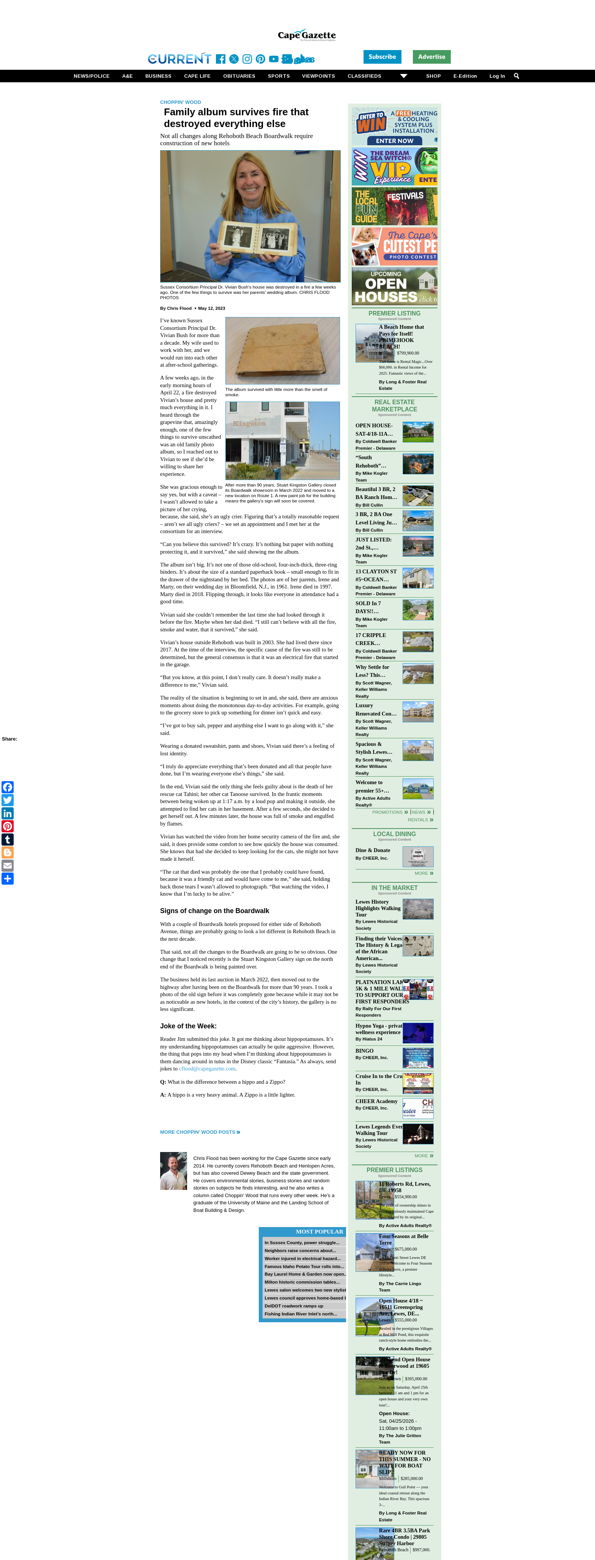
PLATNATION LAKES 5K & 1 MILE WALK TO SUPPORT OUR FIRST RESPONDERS (383, 991)
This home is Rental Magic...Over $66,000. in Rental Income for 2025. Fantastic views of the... (406, 367)
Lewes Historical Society (376, 925)
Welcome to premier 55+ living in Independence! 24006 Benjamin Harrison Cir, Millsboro (374, 787)
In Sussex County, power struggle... (301, 1242)
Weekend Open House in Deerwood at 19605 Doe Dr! (404, 1365)
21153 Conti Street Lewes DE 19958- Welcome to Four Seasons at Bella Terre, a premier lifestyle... (405, 1267)
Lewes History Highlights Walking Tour (378, 908)
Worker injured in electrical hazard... (302, 1258)
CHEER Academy (377, 1101)
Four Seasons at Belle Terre (403, 1239)
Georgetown (390, 1378)
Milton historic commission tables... (302, 1281)
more (421, 1155)
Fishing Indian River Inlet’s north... (300, 1313)
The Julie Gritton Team (400, 1439)
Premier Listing (395, 313)
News (418, 812)
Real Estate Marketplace (394, 406)
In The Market (394, 888)
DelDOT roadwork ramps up (293, 1305)
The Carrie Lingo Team (400, 1287)
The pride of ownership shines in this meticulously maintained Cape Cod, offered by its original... (406, 1211)
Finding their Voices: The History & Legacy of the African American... (381, 948)
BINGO (365, 1051)
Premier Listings (394, 1170)
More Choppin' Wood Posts (197, 1132)
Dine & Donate (373, 850)
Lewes (385, 1196)
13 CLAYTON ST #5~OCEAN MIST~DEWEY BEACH (376, 576)
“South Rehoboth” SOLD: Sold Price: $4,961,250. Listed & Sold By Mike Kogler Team (376, 462)
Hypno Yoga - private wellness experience (380, 1029)
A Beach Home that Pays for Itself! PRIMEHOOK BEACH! (401, 336)
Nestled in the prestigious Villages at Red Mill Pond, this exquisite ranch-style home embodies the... (406, 1334)
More (421, 873)
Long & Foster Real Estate (403, 385)
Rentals (418, 819)
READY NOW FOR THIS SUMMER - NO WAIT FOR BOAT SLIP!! (405, 1462)
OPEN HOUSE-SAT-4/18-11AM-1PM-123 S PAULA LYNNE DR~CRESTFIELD (377, 430)
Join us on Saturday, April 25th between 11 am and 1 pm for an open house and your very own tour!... (404, 1396)
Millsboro (388, 1478)
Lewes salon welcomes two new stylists (306, 1289)
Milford (386, 353)
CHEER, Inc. (375, 857)
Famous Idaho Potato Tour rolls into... (304, 1266)
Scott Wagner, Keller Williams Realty (374, 689)
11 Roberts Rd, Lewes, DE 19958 (405, 1187)
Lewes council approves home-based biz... (309, 1297)
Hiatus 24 (372, 1038)
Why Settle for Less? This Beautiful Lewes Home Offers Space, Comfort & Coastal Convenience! (377, 672)
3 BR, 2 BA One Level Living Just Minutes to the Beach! (376, 519)
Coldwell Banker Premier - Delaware (376, 444)
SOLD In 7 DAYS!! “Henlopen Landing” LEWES (368, 608)
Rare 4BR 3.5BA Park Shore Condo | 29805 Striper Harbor (404, 1536)
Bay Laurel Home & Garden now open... (306, 1273)
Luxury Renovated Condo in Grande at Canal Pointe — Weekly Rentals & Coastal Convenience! (376, 710)
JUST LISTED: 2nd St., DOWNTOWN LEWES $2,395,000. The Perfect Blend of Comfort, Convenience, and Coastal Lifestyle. (376, 544)
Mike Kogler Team (371, 476)
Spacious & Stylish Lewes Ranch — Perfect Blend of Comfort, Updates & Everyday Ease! (377, 748)
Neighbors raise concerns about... (300, 1250)
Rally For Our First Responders (378, 1012)
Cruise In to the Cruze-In (382, 1079)
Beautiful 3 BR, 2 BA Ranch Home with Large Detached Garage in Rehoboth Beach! (376, 494)
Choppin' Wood (180, 102)
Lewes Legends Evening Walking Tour (383, 1130)
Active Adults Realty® (373, 801)
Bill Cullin (372, 504)
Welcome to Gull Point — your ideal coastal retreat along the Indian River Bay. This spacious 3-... (404, 1496)
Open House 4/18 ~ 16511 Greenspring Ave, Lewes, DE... (401, 1307)
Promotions (387, 812)
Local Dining (394, 834)
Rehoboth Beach (394, 1549)
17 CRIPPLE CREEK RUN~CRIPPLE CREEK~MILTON (377, 640)
